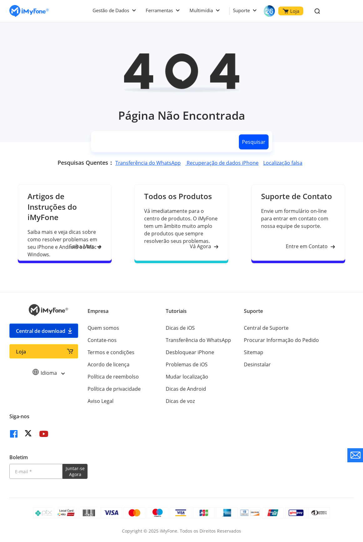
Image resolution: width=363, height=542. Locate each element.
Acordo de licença (108, 364)
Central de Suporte (266, 327)
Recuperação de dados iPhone (222, 162)
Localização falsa (282, 162)
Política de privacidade (114, 388)
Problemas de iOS (187, 364)
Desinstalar (257, 364)
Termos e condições (111, 352)
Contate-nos (102, 340)
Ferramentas (159, 10)
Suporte (241, 10)
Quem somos (103, 327)
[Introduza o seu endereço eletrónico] (36, 471)
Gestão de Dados (111, 10)
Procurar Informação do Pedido (281, 340)
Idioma (48, 372)
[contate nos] (355, 455)
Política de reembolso (113, 376)
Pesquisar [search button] (253, 141)
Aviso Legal (100, 401)
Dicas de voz (180, 401)
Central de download (40, 331)
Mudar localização (187, 376)
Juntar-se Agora (75, 471)
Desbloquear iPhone (190, 352)
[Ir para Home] (29, 11)
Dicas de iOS (180, 327)
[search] (164, 142)
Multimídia (201, 10)
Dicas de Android (186, 388)
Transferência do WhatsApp (148, 162)
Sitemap (253, 352)
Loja (291, 11)
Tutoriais (176, 311)
